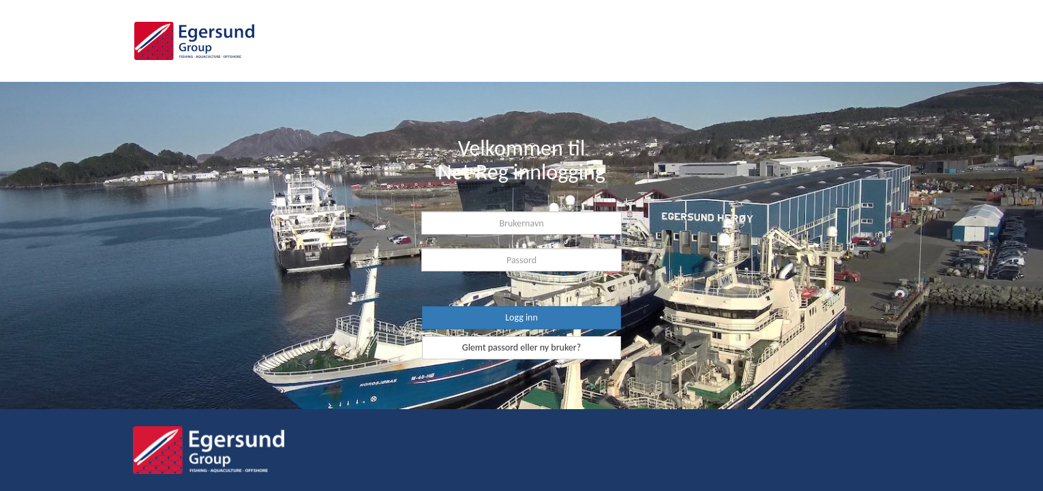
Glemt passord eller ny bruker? (521, 347)
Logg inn (521, 317)
